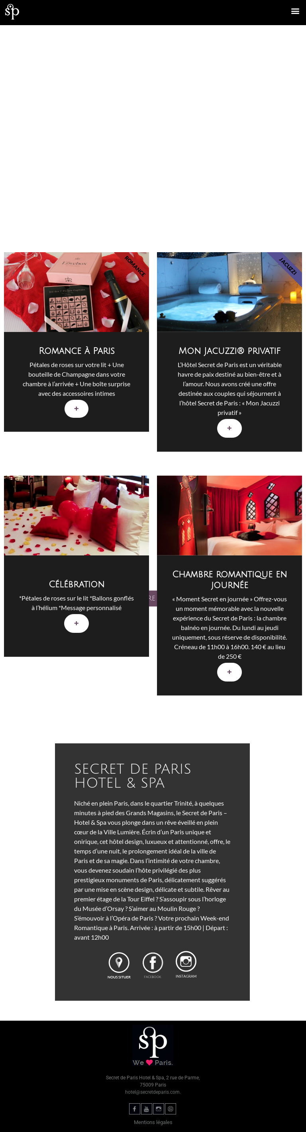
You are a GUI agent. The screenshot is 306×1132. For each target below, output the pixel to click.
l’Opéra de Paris (132, 918)
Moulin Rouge (176, 908)
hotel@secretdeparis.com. (153, 1092)
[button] (295, 10)
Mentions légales (153, 1122)
